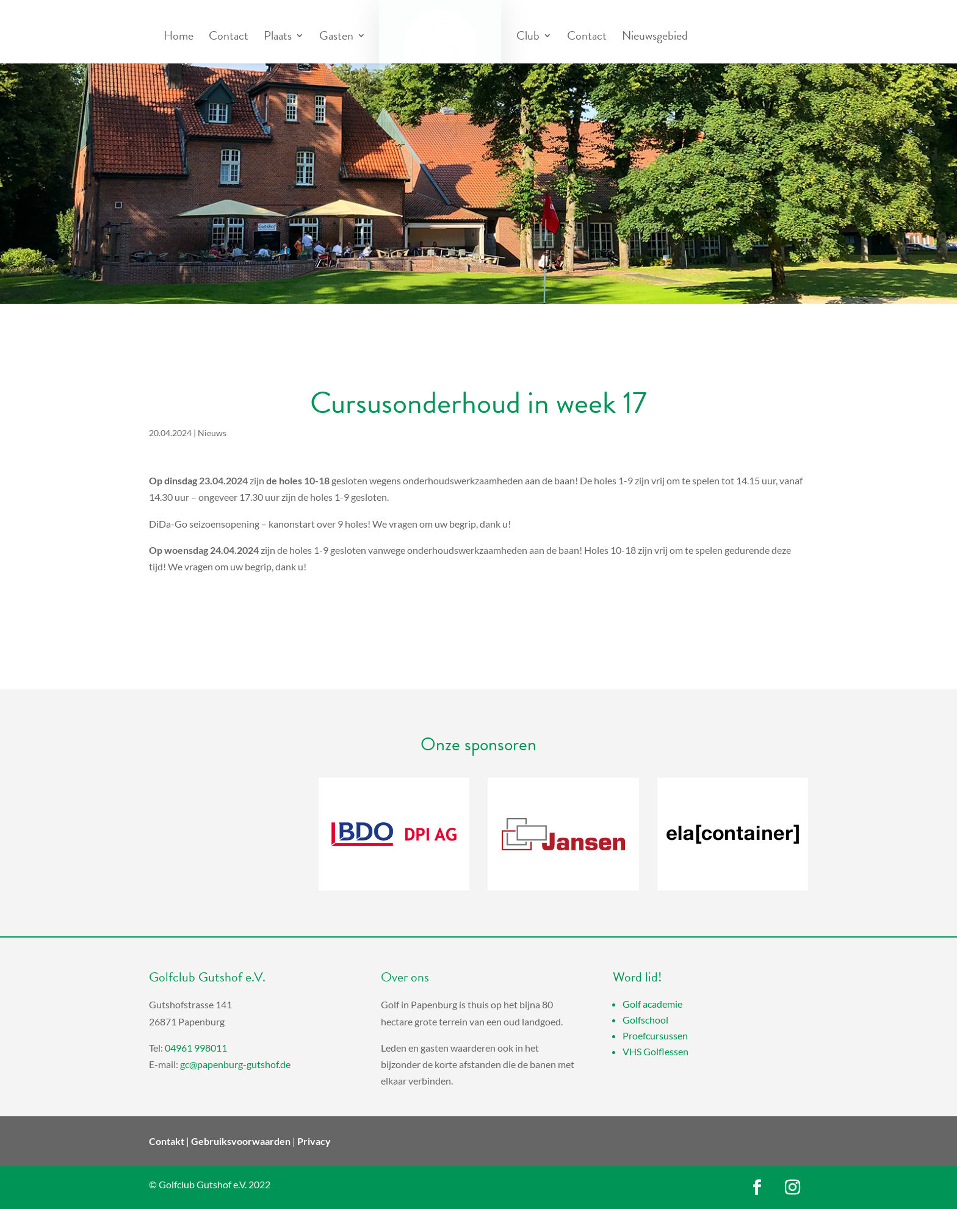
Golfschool (645, 1019)
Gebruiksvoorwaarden (241, 1141)
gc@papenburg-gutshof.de (235, 1064)
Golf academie (652, 1004)
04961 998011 (196, 1047)
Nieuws (212, 433)
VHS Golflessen (655, 1051)
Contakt (166, 1141)
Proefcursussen (655, 1035)
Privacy (314, 1141)
